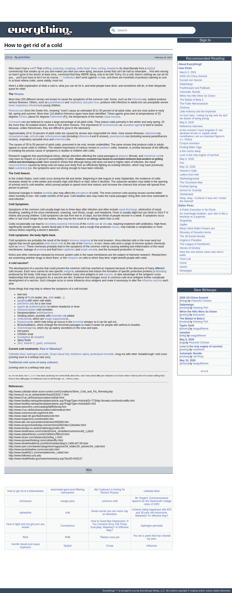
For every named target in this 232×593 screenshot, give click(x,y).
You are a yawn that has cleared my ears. (151, 537)
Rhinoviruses (16, 110)
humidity (48, 192)
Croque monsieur (190, 143)
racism (183, 266)
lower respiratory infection (23, 105)
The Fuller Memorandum (194, 103)
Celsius (23, 116)
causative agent (132, 125)
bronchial (78, 321)
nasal (107, 116)
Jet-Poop (198, 356)
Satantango (186, 84)
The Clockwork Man (191, 182)
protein (41, 249)
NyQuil (151, 68)
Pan (182, 162)
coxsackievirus (17, 136)
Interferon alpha (80, 354)
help (182, 335)
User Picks (185, 68)
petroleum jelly (25, 303)
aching (102, 68)
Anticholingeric (25, 327)
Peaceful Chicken (201, 300)
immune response (80, 240)
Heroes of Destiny (190, 248)
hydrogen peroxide (37, 354)
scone (183, 262)
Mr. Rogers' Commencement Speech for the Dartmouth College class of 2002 (151, 501)
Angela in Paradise (191, 240)
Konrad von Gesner (191, 80)
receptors (72, 257)
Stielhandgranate (189, 178)
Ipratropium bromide (102, 354)
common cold (109, 501)
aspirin (21, 306)
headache (113, 68)
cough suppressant (56, 318)
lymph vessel (88, 249)
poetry (184, 314)
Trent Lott (185, 258)
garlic (40, 343)
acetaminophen (38, 306)
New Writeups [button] (205, 290)
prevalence (82, 192)
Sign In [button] (205, 40)
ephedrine (25, 512)
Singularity (186, 220)
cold (32, 68)
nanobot (185, 332)
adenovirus (151, 133)
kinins (21, 246)
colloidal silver (152, 491)
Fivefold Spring (188, 186)
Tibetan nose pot (109, 537)
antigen (68, 271)
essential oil (58, 315)
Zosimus (184, 107)
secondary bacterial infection (61, 223)
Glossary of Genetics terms (195, 232)
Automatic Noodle (190, 91)
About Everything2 (190, 64)
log (182, 342)
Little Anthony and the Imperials (198, 111)
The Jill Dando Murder (192, 236)
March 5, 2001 (188, 72)
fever (94, 68)
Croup (109, 545)
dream (184, 328)
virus (100, 77)
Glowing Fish (200, 307)
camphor (39, 337)
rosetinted (198, 349)
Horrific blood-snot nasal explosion (26, 546)
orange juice (67, 501)
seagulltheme (200, 328)
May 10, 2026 (187, 166)
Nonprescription (26, 309)
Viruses (18, 94)
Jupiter (183, 224)
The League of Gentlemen (195, 244)
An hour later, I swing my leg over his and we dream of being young (203, 117)
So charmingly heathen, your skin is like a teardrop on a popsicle (204, 215)
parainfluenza (56, 102)
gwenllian (24, 57)
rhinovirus (138, 99)
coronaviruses (110, 125)
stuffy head (83, 68)
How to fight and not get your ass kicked (26, 526)
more (204, 371)
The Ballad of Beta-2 (191, 99)
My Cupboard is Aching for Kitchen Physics (109, 491)
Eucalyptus (23, 337)
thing (183, 300)
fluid (30, 297)
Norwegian (186, 270)
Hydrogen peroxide (152, 525)
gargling (22, 300)
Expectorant (24, 321)
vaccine (108, 274)
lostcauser (199, 314)
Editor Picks (186, 205)
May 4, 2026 (187, 158)
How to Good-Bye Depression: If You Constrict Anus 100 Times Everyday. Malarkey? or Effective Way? (110, 526)
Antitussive (23, 318)
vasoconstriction (18, 165)
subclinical (21, 168)
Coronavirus (16, 121)
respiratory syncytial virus (84, 102)
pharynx (123, 155)
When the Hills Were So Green (197, 95)
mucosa (115, 116)
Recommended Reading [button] (205, 58)
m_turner (32, 375)
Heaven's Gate (188, 170)
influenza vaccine (152, 280)
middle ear (93, 223)
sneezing (58, 68)
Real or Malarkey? (51, 348)
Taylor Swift (187, 325)
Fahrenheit (56, 116)
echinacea (50, 343)
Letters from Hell (189, 174)
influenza (83, 136)
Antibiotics (69, 77)
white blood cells (53, 243)
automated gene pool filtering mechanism (67, 491)
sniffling (47, 68)
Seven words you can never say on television (109, 513)
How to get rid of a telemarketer (25, 491)
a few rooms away (190, 151)
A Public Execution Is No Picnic (198, 209)
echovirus (35, 136)
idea (8, 57)
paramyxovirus (118, 136)
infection (88, 243)
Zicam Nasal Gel (59, 354)
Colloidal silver (17, 354)
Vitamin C (29, 343)
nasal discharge (128, 209)
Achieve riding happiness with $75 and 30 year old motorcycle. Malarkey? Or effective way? (151, 512)
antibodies (159, 271)
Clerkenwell (186, 194)
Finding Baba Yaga (191, 147)
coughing (70, 68)
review (184, 307)
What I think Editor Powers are (197, 228)
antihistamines (44, 312)
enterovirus (60, 139)
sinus (106, 223)
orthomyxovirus (54, 136)
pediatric (105, 147)
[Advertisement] (116, 11)
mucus (115, 226)
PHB (67, 537)
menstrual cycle (153, 155)
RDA (25, 537)
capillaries (69, 249)
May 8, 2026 (187, 122)
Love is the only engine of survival (199, 155)
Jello (51, 297)
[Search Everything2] (153, 30)
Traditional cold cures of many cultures (33, 362)
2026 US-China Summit (193, 76)
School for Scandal (191, 190)
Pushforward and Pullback (195, 88)
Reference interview (191, 126)
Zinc (19, 343)
